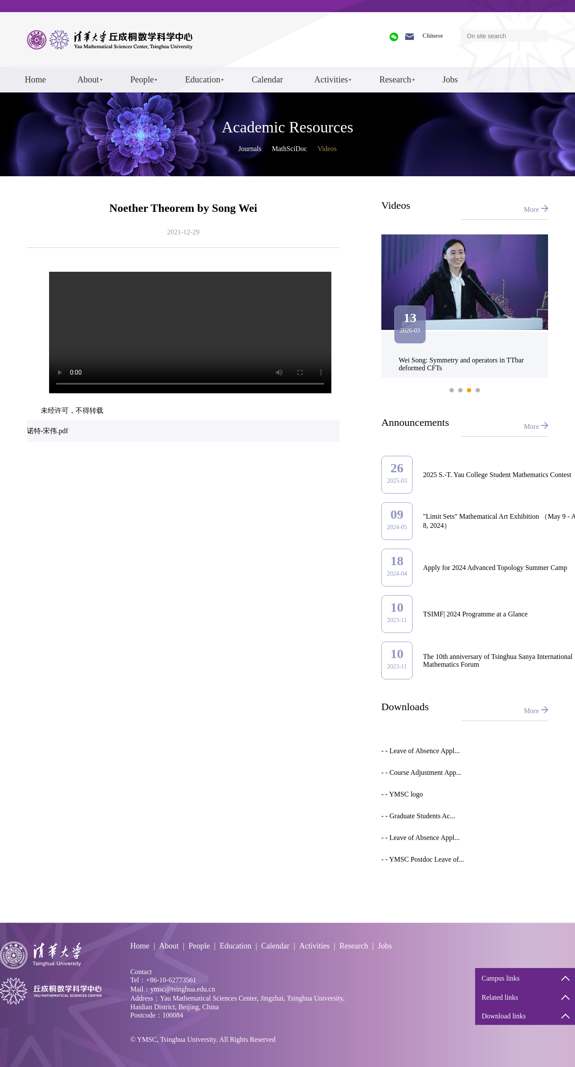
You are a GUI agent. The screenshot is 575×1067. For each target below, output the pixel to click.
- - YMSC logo (402, 794)
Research (395, 79)
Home (35, 79)
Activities (331, 79)
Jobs (450, 79)
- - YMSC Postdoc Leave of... (422, 859)
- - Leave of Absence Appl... (420, 750)
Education (202, 79)
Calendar (267, 79)
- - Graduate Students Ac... (418, 816)
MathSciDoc (289, 148)
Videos (327, 148)
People (142, 79)
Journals (249, 148)
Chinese (433, 36)
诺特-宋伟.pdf (47, 431)
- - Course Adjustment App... (421, 772)
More (531, 209)
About (88, 79)
